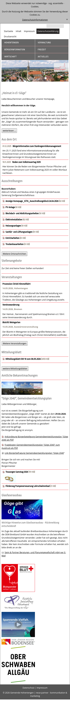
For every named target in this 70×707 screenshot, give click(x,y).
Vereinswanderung (10, 304)
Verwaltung (44, 42)
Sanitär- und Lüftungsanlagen (18, 232)
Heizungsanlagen (13, 225)
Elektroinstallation (13, 219)
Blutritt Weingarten (11, 322)
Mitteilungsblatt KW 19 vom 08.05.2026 (23, 359)
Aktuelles (43, 56)
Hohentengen (11, 42)
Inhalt (18, 31)
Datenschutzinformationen (35, 19)
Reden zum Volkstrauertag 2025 (26, 162)
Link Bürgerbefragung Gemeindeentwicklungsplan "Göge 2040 (34, 453)
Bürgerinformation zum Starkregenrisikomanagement (37, 146)
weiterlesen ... (9, 130)
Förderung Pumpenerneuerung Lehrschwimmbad (27, 486)
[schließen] (67, 19)
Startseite (8, 31)
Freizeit (42, 49)
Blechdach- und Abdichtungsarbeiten (22, 213)
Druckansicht (10, 36)
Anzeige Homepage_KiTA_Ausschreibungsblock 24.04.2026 (31, 201)
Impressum (29, 31)
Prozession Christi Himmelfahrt (16, 284)
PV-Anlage (10, 207)
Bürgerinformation (14, 49)
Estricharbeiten (12, 238)
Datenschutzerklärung (48, 31)
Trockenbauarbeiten (14, 244)
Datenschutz (28, 687)
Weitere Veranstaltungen (14, 343)
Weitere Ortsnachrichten (14, 253)
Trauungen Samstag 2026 (16, 472)
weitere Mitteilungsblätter (15, 368)
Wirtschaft (10, 56)
